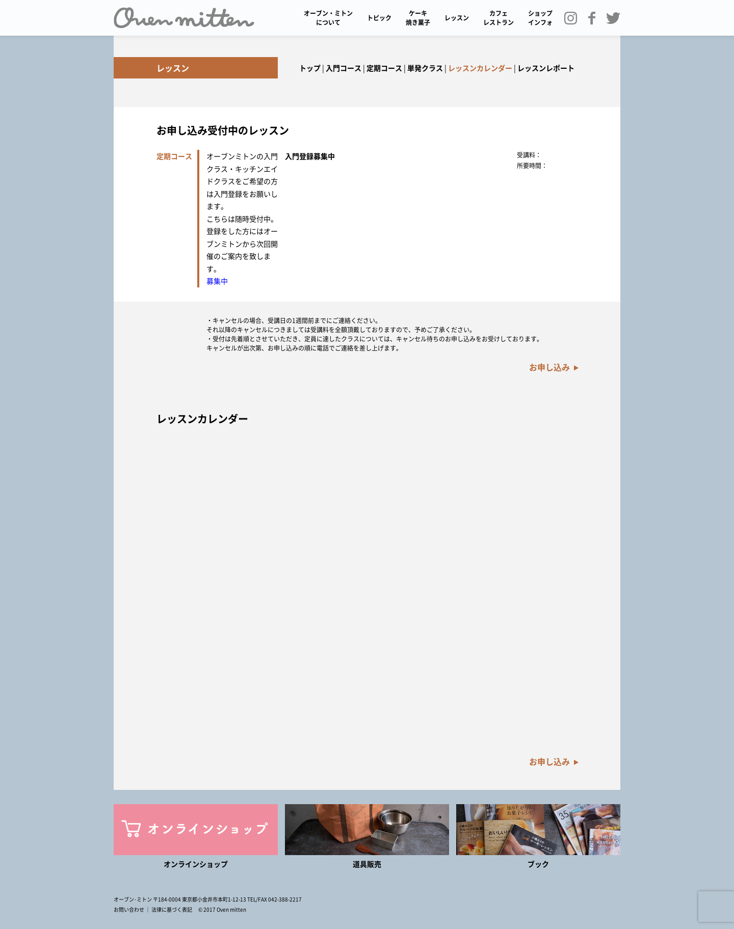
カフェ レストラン (498, 18)
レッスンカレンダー (480, 68)
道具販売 (367, 864)
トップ (310, 68)
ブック (538, 864)
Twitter (616, 17)
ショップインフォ (540, 18)
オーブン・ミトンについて (328, 18)
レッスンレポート (545, 68)
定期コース (384, 68)
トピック (379, 17)
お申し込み (549, 367)
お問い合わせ (129, 909)
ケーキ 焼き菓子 (418, 18)
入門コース (343, 68)
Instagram (574, 17)
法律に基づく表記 (171, 909)
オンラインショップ (196, 864)
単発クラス (425, 68)
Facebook (595, 17)
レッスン (456, 17)
